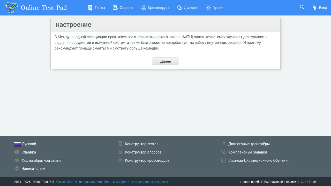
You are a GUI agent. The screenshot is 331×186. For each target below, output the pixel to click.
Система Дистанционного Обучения (258, 160)
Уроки (214, 7)
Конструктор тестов (142, 144)
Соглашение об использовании (79, 182)
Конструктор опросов (143, 152)
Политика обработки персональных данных (136, 182)
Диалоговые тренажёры (249, 144)
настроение (73, 24)
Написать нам (33, 169)
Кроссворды (155, 7)
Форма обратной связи (41, 160)
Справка (28, 152)
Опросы (123, 7)
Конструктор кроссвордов (147, 160)
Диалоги (187, 7)
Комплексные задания (247, 152)
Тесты (96, 7)
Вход (319, 7)
